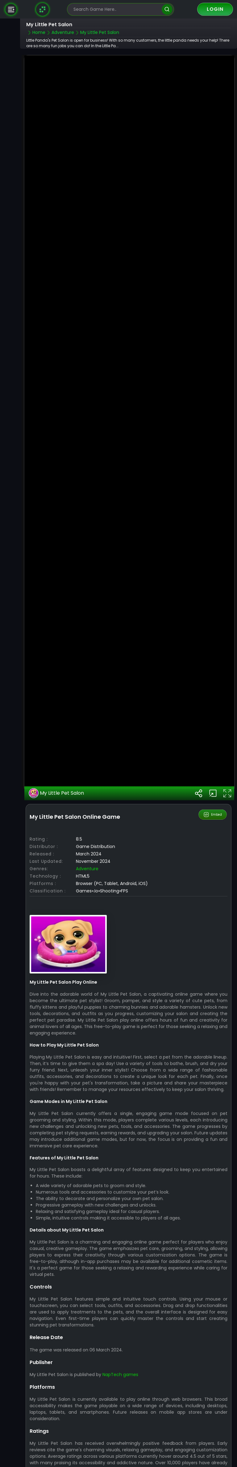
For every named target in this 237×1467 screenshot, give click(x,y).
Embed (213, 786)
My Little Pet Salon (56, 765)
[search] (167, 9)
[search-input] (116, 9)
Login (215, 9)
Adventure (87, 840)
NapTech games (120, 1346)
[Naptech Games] (43, 9)
